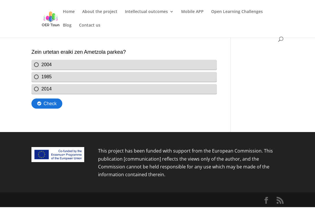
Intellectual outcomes (146, 12)
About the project (99, 12)
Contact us (89, 25)
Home (69, 12)
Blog (67, 25)
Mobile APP (192, 12)
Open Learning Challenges (237, 12)
